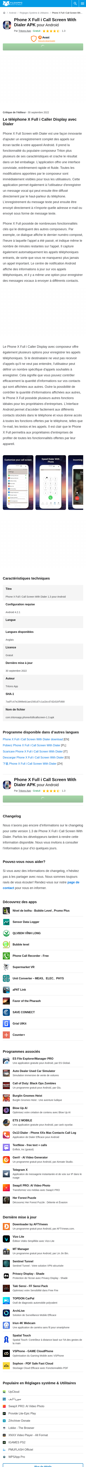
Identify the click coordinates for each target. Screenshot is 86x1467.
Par (22, 30)
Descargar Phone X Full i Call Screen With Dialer (33, 757)
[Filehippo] (12, 3)
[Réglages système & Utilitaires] (34, 12)
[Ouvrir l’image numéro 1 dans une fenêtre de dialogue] (50, 482)
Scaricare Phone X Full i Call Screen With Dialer (33, 751)
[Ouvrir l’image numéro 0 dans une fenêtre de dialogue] (18, 482)
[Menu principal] (82, 3)
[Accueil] (4, 12)
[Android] (12, 12)
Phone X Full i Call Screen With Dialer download (33, 739)
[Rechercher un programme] (75, 3)
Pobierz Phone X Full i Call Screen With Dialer (31, 745)
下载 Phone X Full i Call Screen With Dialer (30, 763)
